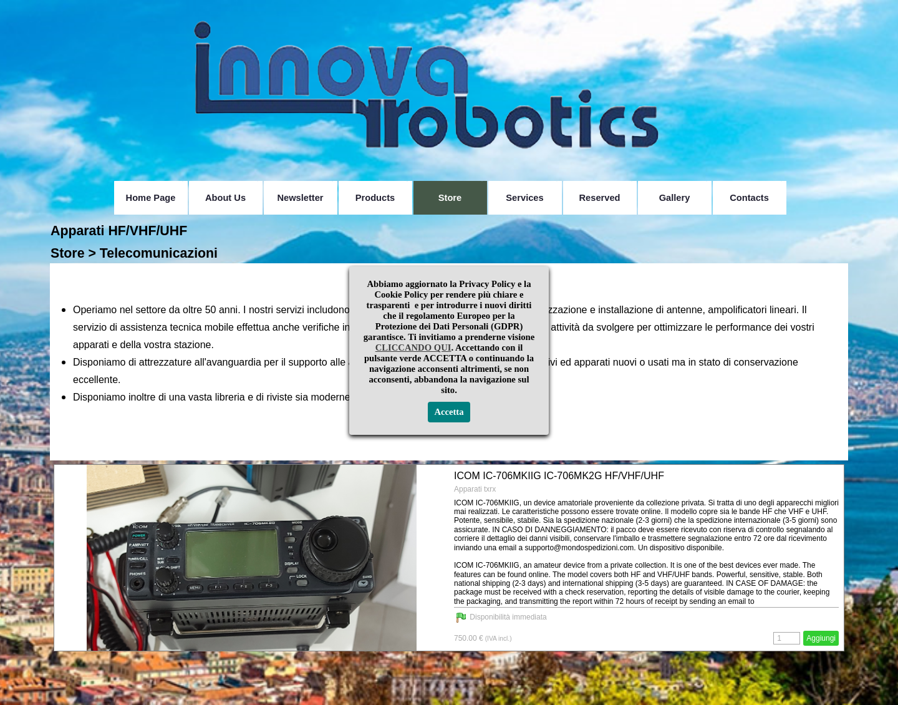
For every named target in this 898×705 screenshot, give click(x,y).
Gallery (674, 198)
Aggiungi (821, 638)
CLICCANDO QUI (413, 87)
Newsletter (300, 198)
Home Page (151, 198)
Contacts (749, 198)
